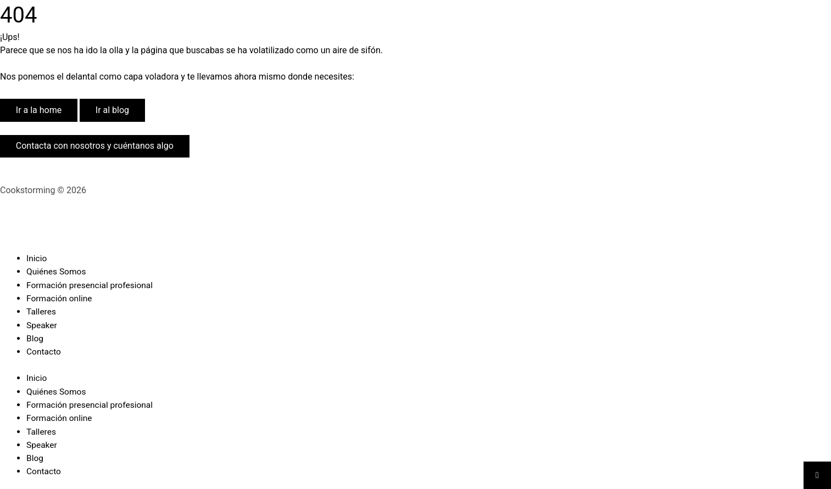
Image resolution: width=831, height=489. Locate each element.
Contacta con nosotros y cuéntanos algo (95, 145)
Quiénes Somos (57, 271)
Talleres (41, 311)
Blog (35, 337)
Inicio (36, 258)
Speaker (42, 324)
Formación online (60, 298)
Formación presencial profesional (91, 284)
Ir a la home (39, 110)
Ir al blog (112, 110)
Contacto (44, 350)
